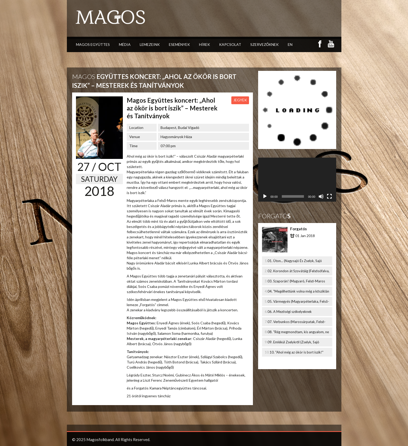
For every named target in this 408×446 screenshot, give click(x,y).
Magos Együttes (93, 28)
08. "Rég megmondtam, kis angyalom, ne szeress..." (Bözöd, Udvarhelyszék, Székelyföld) (298, 333)
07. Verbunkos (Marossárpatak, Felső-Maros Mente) (296, 323)
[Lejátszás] (264, 196)
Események (179, 28)
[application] (297, 180)
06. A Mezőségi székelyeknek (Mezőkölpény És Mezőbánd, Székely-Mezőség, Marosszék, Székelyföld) (295, 312)
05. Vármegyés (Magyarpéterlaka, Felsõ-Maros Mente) (298, 302)
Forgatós (298, 228)
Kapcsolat (230, 28)
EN (290, 28)
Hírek (204, 28)
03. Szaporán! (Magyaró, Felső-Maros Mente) (296, 282)
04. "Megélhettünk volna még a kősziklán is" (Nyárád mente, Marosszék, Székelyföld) (298, 292)
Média (125, 28)
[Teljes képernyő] (329, 196)
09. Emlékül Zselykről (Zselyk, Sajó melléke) (293, 343)
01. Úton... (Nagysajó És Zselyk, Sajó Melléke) (294, 262)
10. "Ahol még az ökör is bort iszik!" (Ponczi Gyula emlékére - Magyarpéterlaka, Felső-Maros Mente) (299, 353)
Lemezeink (150, 28)
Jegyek (240, 100)
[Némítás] (321, 196)
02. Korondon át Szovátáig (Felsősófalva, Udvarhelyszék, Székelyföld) (298, 272)
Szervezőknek (264, 28)
